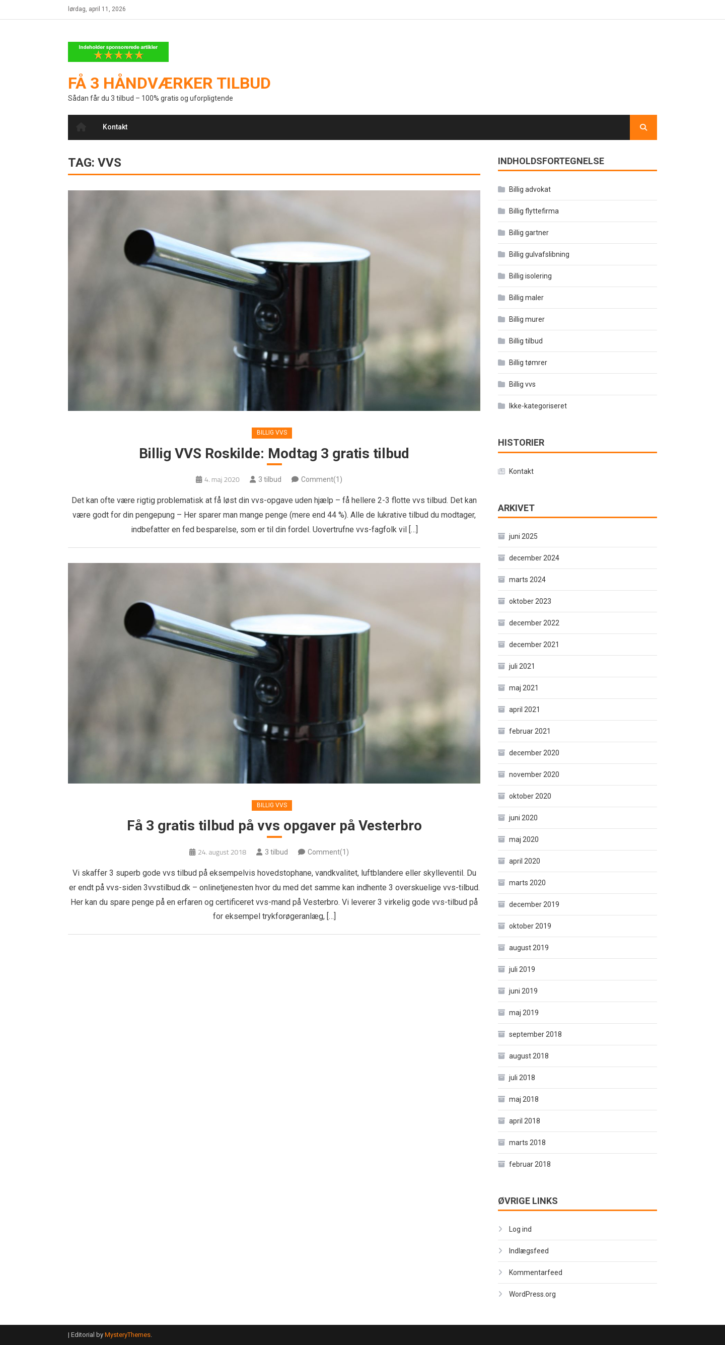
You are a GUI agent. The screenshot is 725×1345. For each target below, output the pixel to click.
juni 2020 (523, 818)
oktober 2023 (530, 601)
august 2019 (529, 948)
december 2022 (534, 623)
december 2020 (534, 753)
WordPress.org (532, 1294)
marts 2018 (527, 1143)
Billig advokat (530, 189)
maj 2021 (524, 688)
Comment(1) (321, 479)
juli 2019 (522, 969)
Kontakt (115, 127)
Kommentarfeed (535, 1272)
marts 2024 (527, 580)
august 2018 (529, 1056)
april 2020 (524, 861)
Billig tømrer (528, 363)
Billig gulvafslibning (539, 254)
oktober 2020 (530, 796)
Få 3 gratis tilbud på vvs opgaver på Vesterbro (274, 825)
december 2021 (534, 645)
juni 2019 (523, 991)
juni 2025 (523, 536)
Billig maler (526, 298)
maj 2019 (524, 1013)
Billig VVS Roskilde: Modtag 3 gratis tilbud (274, 453)
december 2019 (534, 904)
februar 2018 (530, 1164)
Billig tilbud (526, 341)
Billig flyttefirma (534, 211)
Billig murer (527, 319)
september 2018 (535, 1034)
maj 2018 (524, 1099)
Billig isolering (530, 276)
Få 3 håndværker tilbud (169, 83)
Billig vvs (272, 432)
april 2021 (524, 709)
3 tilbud (269, 479)
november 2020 (534, 774)
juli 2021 (522, 666)
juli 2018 (522, 1078)
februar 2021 (530, 731)
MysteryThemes (128, 1334)
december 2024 (534, 558)
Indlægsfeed (529, 1251)
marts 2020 (527, 883)
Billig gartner (529, 233)
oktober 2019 (530, 926)
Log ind (520, 1229)
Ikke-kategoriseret (538, 406)
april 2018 (524, 1121)
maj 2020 (524, 839)
